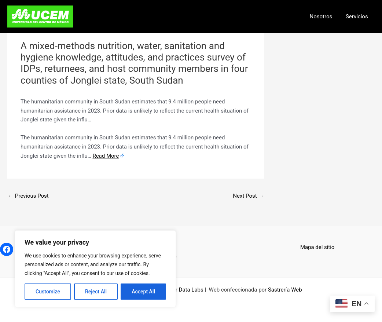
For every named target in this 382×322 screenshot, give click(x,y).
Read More (105, 156)
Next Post (248, 196)
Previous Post (28, 196)
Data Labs (191, 289)
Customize (48, 291)
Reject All (96, 291)
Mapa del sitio (317, 247)
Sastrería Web (285, 289)
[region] (95, 268)
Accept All (143, 291)
